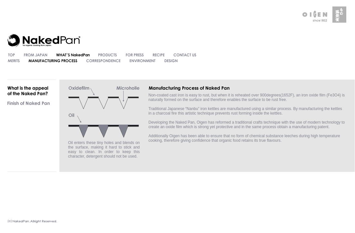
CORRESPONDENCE (103, 60)
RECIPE (158, 55)
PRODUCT (107, 55)
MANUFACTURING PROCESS (53, 60)
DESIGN (171, 60)
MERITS (13, 60)
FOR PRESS (134, 55)
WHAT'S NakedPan (73, 55)
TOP (10, 55)
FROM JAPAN (35, 55)
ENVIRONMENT (142, 60)
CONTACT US (185, 55)
